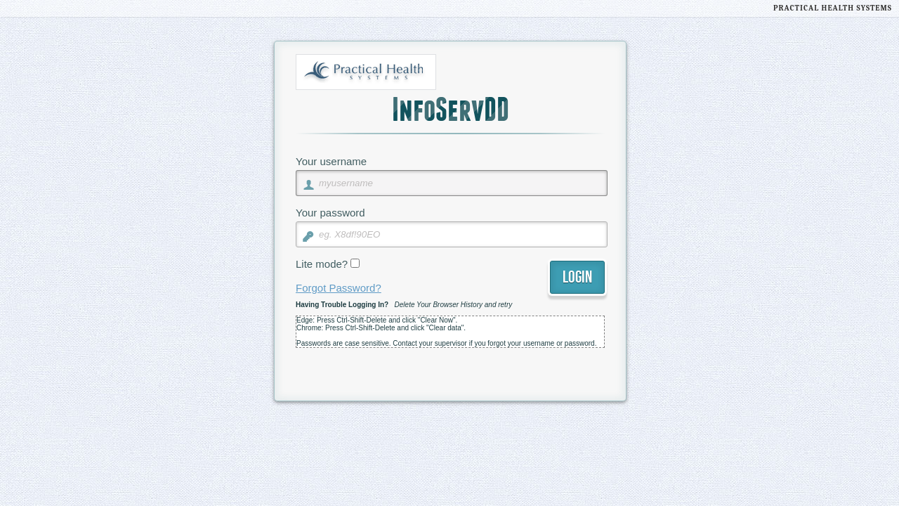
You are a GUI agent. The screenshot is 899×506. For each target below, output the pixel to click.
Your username (331, 161)
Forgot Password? (338, 288)
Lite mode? (322, 264)
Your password (330, 213)
